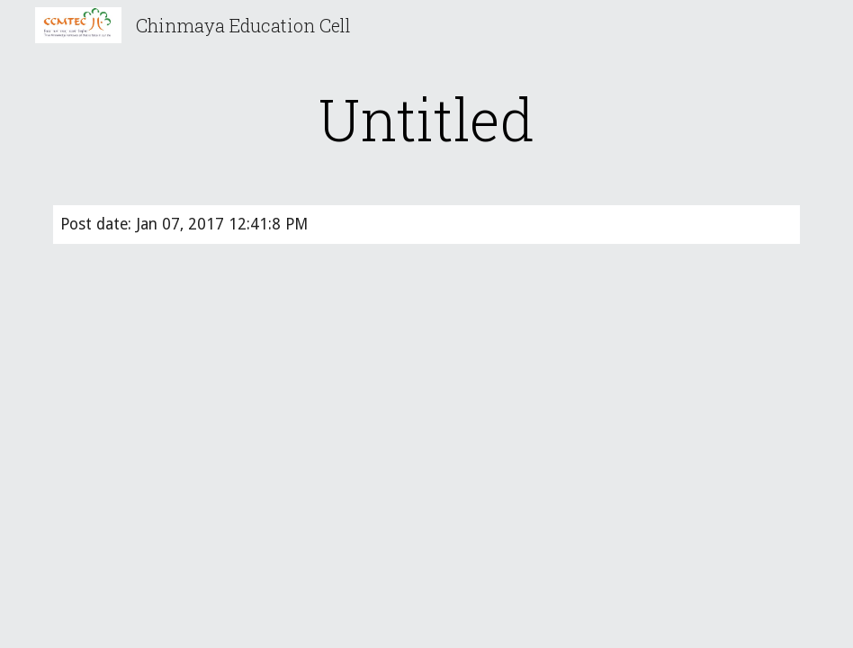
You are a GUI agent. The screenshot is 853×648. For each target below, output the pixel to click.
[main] (427, 119)
